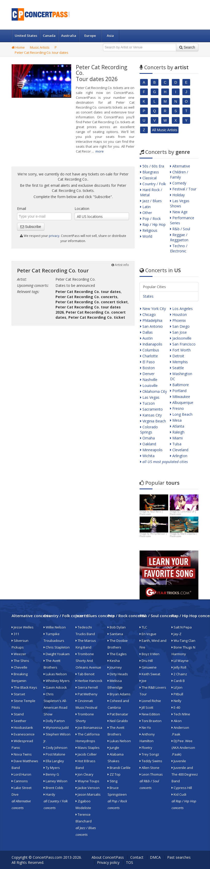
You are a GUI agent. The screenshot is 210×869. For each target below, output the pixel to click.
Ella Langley (54, 761)
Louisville (149, 385)
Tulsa (175, 443)
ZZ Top (114, 774)
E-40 (176, 707)
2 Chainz (179, 674)
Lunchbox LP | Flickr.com (183, 513)
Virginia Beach (153, 421)
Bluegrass (149, 172)
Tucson (147, 403)
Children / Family (179, 175)
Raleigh (177, 432)
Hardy (49, 794)
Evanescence (23, 734)
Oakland (148, 443)
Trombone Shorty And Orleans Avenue (88, 661)
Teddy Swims (151, 761)
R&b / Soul (180, 228)
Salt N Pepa (182, 627)
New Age (179, 211)
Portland (178, 390)
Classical (148, 177)
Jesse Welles (23, 627)
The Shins (20, 660)
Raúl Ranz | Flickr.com (151, 513)
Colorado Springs (149, 429)
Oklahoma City (153, 391)
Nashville (148, 379)
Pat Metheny (87, 694)
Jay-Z (176, 634)
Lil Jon (177, 687)
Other (146, 212)
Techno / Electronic (178, 248)
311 (15, 634)
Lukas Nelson (55, 674)
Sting (112, 781)
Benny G (51, 774)
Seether (19, 721)
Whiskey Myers (57, 680)
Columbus (149, 350)
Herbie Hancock (89, 680)
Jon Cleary (84, 774)
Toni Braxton (150, 721)
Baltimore (179, 384)
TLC (143, 627)
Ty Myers (52, 767)
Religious (148, 230)
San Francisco (183, 344)
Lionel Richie (150, 700)
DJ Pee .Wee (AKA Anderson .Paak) (183, 748)
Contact (136, 857)
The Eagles (117, 654)
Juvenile (179, 761)
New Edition (150, 714)
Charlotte (149, 355)
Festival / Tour (183, 189)
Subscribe (30, 227)
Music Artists (40, 47)
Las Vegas (149, 397)
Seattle (177, 367)
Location (82, 208)
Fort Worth (180, 350)
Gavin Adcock (55, 687)
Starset (18, 694)
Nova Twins (22, 754)
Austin (146, 338)
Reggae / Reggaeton (179, 237)
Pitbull (177, 694)
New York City (153, 308)
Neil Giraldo (118, 721)
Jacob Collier (86, 754)
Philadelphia (151, 320)
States (148, 296)
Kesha (114, 660)
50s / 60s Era (152, 166)
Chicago (148, 314)
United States (26, 35)
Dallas (146, 332)
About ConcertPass (108, 857)
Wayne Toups (87, 781)
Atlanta (177, 426)
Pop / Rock (150, 218)
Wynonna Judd (56, 727)
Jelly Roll (179, 667)
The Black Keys (24, 687)
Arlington (178, 455)
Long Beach (181, 414)
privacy (54, 236)
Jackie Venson (88, 787)
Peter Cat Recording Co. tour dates (41, 52)
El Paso (147, 361)
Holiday (177, 194)
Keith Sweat (150, 674)
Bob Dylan (117, 627)
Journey (115, 667)
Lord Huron (21, 774)
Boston (147, 367)
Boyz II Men (149, 654)
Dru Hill (146, 660)
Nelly (176, 700)
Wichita (147, 455)
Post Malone (54, 754)
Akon (177, 721)
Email (21, 208)
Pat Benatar (118, 714)
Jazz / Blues (151, 200)
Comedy (178, 183)
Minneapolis (151, 449)
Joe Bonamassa (89, 727)
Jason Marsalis (88, 794)
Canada (49, 35)
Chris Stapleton (57, 647)
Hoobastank (22, 727)
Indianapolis (151, 344)
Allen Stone (149, 767)
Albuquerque (181, 402)
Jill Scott (146, 707)
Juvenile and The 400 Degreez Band (185, 774)
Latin (145, 206)
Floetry (146, 747)
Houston (178, 314)
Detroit (177, 355)
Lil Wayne (180, 660)
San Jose (178, 332)
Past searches (179, 857)
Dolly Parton (54, 721)
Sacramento (151, 409)
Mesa (176, 420)
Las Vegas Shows (179, 203)
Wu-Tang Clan (183, 640)
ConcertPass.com (47, 857)
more (99, 151)
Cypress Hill (182, 787)
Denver (147, 373)
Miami (176, 438)
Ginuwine (148, 667)
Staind (18, 714)
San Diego (180, 326)
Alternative (180, 166)
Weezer (19, 654)
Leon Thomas (151, 774)
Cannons (20, 781)
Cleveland (179, 449)
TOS (129, 862)
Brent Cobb (53, 787)
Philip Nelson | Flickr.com (153, 535)
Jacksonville (180, 338)
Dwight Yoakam (57, 654)
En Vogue (148, 634)
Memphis (179, 361)
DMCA (155, 857)
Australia (68, 35)
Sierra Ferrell (87, 687)
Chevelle (19, 667)
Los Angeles (181, 308)
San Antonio (151, 326)
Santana (115, 634)
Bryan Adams (119, 694)
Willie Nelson (55, 627)
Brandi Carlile (119, 767)
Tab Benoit (85, 674)
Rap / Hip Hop (153, 224)
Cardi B (178, 680)
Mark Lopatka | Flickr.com (183, 535)
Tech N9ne (181, 714)
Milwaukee (180, 396)
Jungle (113, 747)
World (146, 236)
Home (18, 47)
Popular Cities (154, 286)
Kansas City (151, 415)
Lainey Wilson (55, 781)
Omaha (147, 438)
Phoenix (178, 320)
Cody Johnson (55, 747)
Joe (143, 680)
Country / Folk (153, 183)
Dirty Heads (118, 674)
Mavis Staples (88, 747)
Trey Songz (149, 754)
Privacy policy (108, 862)
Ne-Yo (145, 727)
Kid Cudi (179, 794)
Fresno (177, 408)
